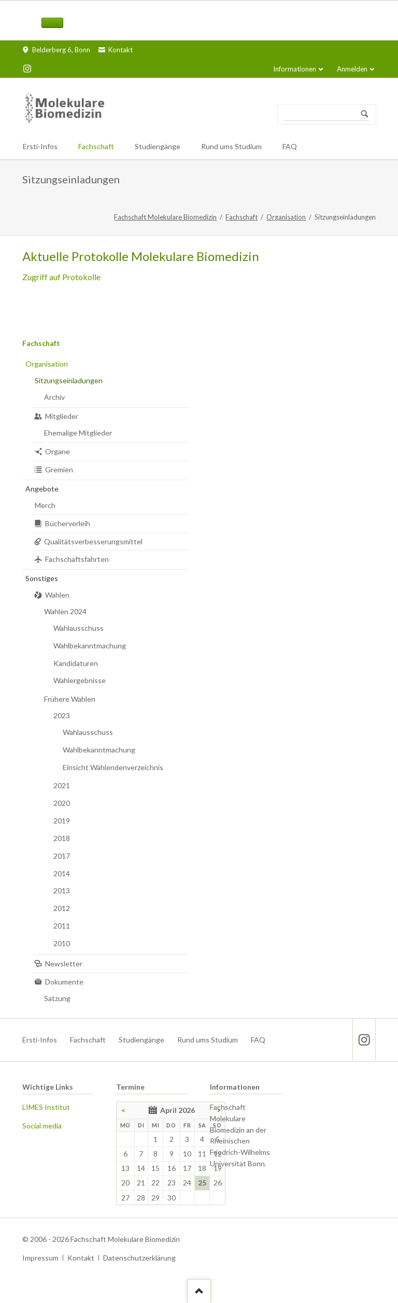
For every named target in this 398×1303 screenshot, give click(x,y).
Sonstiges (41, 578)
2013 (61, 890)
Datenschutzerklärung (139, 1257)
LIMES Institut (46, 1107)
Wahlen (57, 594)
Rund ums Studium (207, 1039)
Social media (42, 1125)
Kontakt (80, 1257)
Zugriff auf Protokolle (61, 277)
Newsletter (63, 963)
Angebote (42, 488)
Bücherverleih (67, 523)
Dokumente (64, 981)
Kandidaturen (75, 663)
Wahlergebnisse (79, 680)
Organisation (286, 217)
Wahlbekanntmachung (89, 645)
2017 (61, 855)
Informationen (294, 69)
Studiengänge (141, 1039)
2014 (61, 873)
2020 (61, 803)
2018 (61, 838)
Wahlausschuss (78, 628)
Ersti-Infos (39, 1039)
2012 (61, 908)
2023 (61, 715)
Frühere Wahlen (69, 698)
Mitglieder (61, 416)
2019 (61, 820)
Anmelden (352, 69)
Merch (45, 505)
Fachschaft (241, 217)
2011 (61, 925)
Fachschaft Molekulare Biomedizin (165, 217)
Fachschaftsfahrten (77, 559)
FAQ (258, 1039)
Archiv (54, 397)
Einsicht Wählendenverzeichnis (113, 767)
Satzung (57, 998)
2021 (61, 785)
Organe (57, 451)
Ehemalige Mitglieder (78, 432)
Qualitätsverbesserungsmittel (93, 541)
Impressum (40, 1257)
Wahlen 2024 (65, 611)
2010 (61, 943)
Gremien (59, 469)
